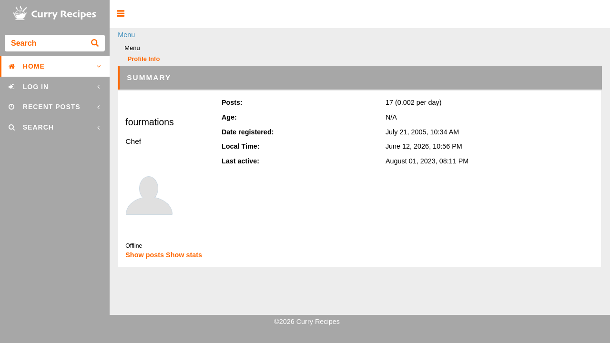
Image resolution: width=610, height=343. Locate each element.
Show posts (144, 255)
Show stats (184, 255)
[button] (120, 14)
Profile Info (144, 59)
